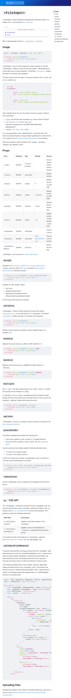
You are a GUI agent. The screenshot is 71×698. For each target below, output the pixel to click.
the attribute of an (28, 265)
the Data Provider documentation (26, 138)
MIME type (22, 268)
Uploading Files (58, 41)
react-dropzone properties (11, 424)
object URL (15, 122)
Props (56, 14)
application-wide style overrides (12, 539)
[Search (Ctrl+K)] (15, 3)
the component (32, 41)
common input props (30, 254)
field (10, 332)
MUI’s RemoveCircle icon (39, 238)
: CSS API (58, 36)
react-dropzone (27, 22)
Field (31, 313)
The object (18, 129)
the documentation (19, 511)
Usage (56, 11)
